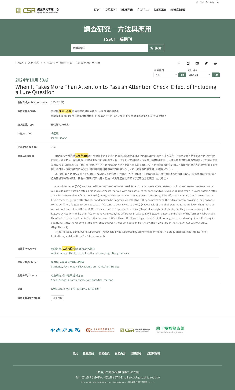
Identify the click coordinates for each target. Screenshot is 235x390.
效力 (81, 248)
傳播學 (80, 262)
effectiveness (96, 253)
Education (84, 266)
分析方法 (78, 275)
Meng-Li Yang (59, 138)
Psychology (70, 266)
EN (202, 2)
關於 (97, 9)
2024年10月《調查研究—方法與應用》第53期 (72, 63)
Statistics (56, 266)
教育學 (72, 262)
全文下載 (57, 298)
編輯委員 (127, 9)
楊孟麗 (54, 133)
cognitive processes (117, 253)
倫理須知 (160, 9)
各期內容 (143, 9)
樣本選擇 (67, 275)
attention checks (78, 253)
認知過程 (90, 248)
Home (19, 63)
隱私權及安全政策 (135, 382)
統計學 (54, 262)
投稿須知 (110, 9)
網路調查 (56, 248)
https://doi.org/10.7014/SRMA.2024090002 (75, 288)
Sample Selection (80, 280)
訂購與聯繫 (177, 9)
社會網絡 (56, 275)
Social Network (60, 280)
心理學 (63, 262)
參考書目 (159, 70)
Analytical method (102, 280)
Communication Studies (105, 266)
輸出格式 (192, 70)
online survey (59, 253)
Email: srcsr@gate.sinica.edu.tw (140, 377)
